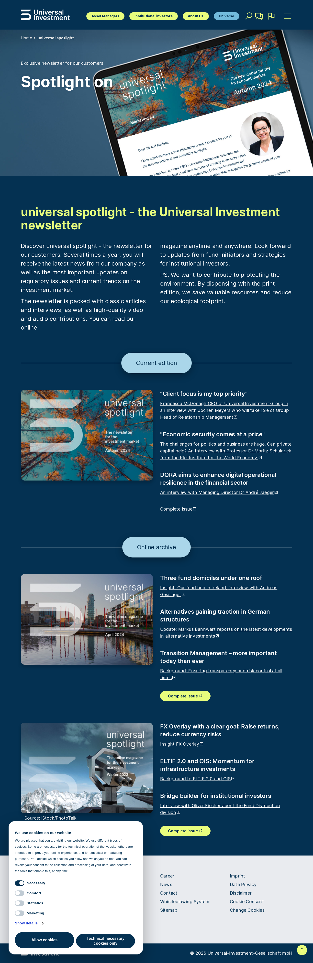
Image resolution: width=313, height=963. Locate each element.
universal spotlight (55, 37)
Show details (26, 923)
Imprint (237, 875)
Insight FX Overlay (182, 744)
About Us (196, 16)
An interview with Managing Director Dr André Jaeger (219, 492)
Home (26, 37)
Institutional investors (153, 16)
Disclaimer (241, 893)
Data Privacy (243, 884)
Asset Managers (105, 16)
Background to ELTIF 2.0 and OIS (197, 778)
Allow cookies (45, 940)
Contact (259, 18)
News (166, 884)
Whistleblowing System (184, 901)
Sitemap (168, 910)
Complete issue (178, 509)
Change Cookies (247, 910)
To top (302, 950)
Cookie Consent (247, 901)
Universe (226, 16)
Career (167, 875)
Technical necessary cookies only (105, 940)
